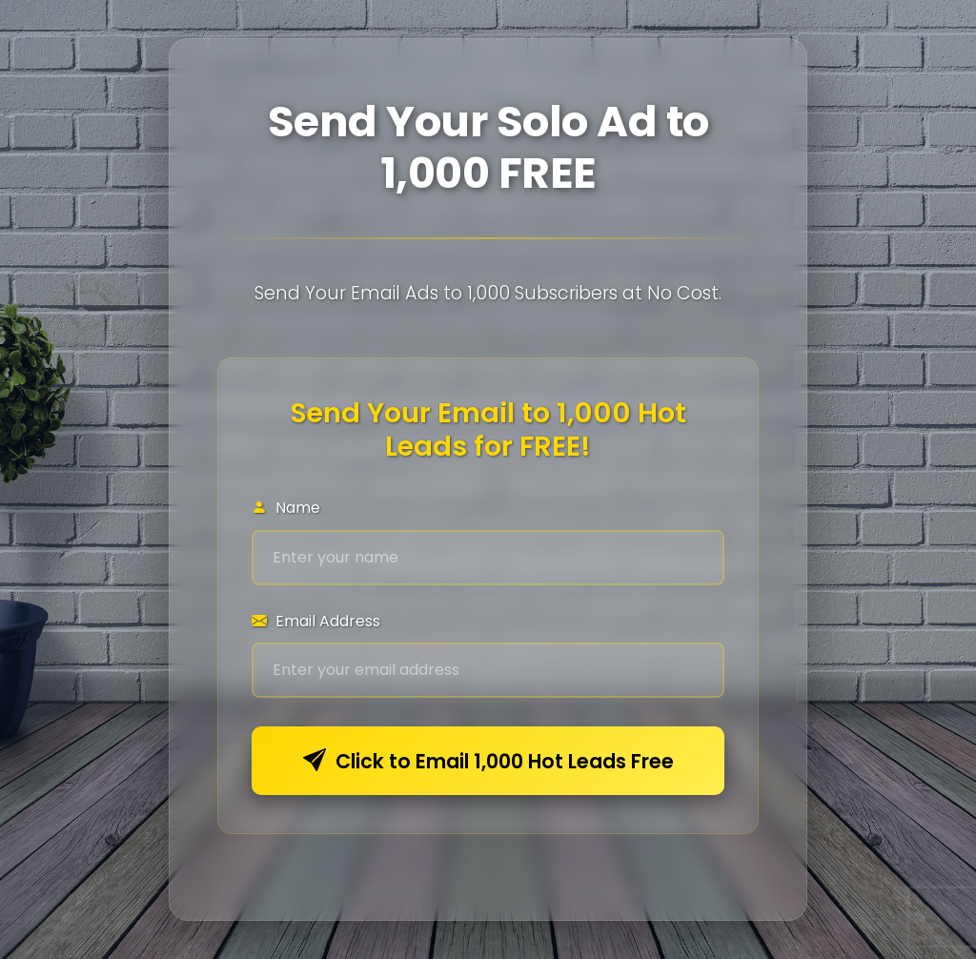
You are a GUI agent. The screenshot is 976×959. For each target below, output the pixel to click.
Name (286, 508)
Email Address (316, 621)
